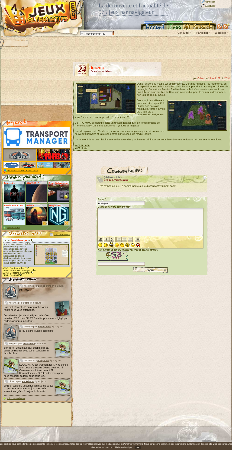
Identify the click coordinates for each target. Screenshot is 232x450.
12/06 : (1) (19, 270)
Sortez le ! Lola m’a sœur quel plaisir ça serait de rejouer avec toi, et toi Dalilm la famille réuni (26, 350)
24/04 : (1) (12, 275)
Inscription (210, 5)
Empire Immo (44, 286)
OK (137, 447)
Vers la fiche (82, 145)
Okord (26, 303)
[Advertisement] (36, 91)
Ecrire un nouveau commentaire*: (114, 206)
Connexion (210, 2)
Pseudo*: (102, 199)
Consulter (183, 32)
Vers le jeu (81, 147)
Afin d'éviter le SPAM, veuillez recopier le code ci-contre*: (128, 256)
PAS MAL (24, 290)
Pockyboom (29, 343)
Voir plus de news (62, 234)
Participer (202, 32)
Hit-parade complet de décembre (22, 170)
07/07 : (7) (16, 268)
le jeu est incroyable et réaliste (36, 330)
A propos (220, 32)
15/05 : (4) (18, 273)
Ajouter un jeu (13, 227)
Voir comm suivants (16, 398)
